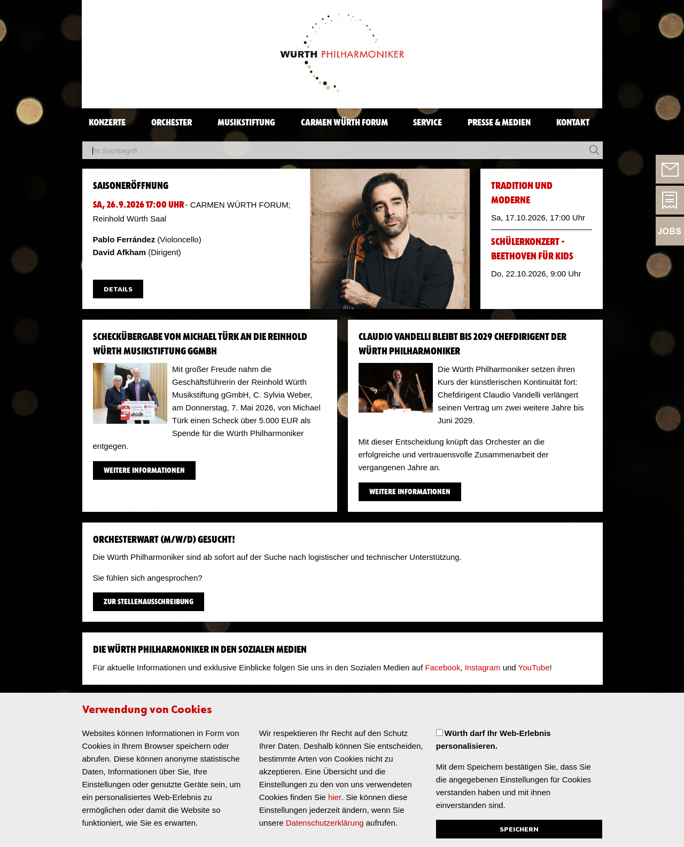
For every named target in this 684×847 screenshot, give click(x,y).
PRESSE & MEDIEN (499, 123)
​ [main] (342, 469)
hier (334, 797)
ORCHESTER (171, 123)
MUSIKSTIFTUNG (246, 123)
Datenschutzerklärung (325, 822)
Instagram (482, 667)
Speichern (519, 829)
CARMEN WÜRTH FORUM (344, 123)
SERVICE (427, 123)
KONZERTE (107, 123)
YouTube (533, 667)
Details (118, 289)
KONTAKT (572, 123)
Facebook (443, 667)
